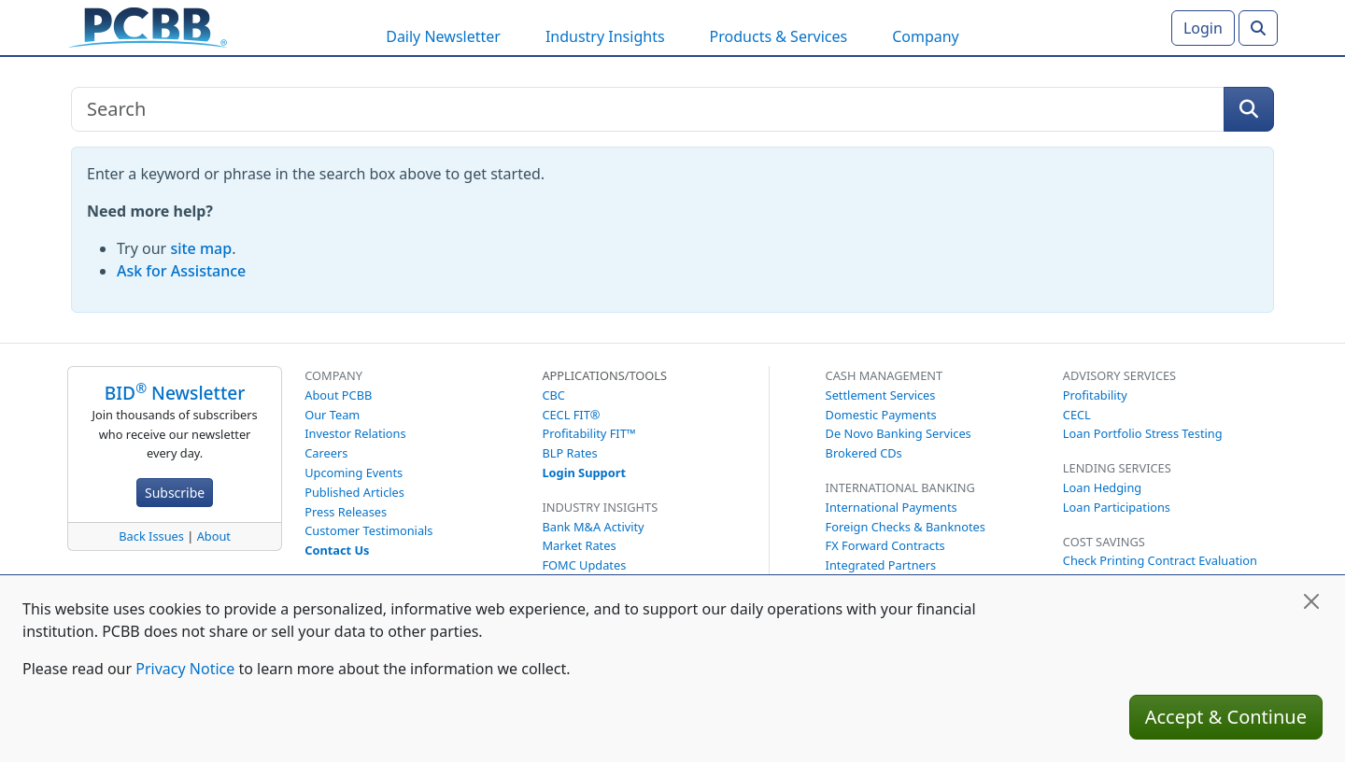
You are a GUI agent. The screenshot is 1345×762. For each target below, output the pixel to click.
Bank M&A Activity (593, 526)
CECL (1077, 414)
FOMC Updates (584, 565)
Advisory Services (1119, 375)
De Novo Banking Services (898, 433)
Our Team (332, 414)
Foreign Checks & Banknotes (905, 526)
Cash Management (884, 375)
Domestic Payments (881, 414)
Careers (325, 452)
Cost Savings (1104, 541)
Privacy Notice (184, 668)
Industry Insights (605, 36)
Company (925, 36)
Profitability (1095, 395)
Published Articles (354, 492)
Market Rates (579, 545)
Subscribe (175, 492)
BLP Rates (569, 452)
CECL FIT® (571, 414)
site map (201, 248)
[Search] (1258, 28)
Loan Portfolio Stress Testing (1143, 433)
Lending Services (1117, 467)
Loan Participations (1116, 507)
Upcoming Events (353, 472)
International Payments (891, 507)
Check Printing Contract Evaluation (1160, 560)
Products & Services (779, 36)
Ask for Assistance (181, 271)
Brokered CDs (864, 452)
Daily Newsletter (443, 36)
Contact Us (336, 550)
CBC (553, 395)
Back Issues (151, 536)
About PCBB (338, 395)
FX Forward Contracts (885, 545)
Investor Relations (354, 433)
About (214, 536)
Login (1203, 28)
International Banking (900, 487)
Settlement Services (881, 395)
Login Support (584, 472)
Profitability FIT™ (588, 433)
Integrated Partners (881, 565)
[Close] (1311, 601)
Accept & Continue (1226, 716)
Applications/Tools (604, 375)
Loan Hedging (1102, 487)
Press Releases (345, 511)
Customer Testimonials (368, 530)
